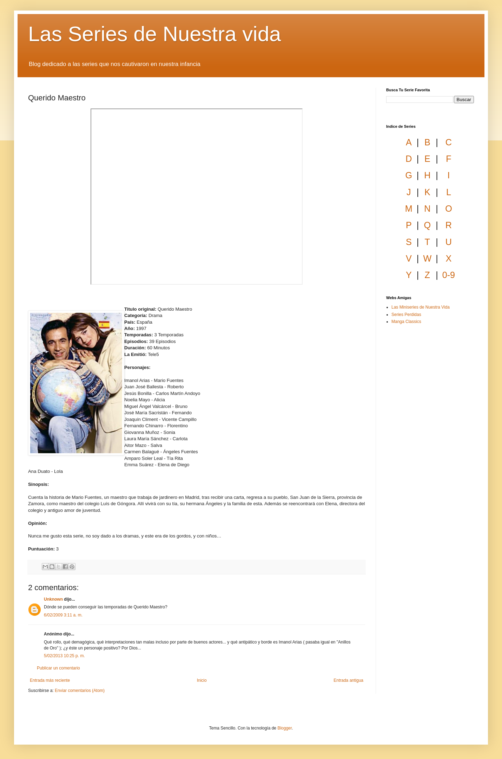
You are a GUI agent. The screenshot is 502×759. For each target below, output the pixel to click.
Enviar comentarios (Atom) (80, 690)
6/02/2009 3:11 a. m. (63, 615)
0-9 (448, 275)
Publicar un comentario (58, 668)
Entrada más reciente (50, 680)
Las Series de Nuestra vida (154, 34)
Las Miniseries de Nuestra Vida (420, 307)
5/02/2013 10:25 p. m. (64, 655)
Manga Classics (406, 321)
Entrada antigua (348, 680)
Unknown (53, 599)
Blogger (284, 728)
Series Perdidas (406, 314)
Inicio (202, 680)
